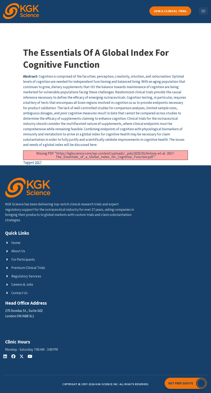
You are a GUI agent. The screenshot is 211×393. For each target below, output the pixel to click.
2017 (38, 162)
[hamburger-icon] (203, 11)
